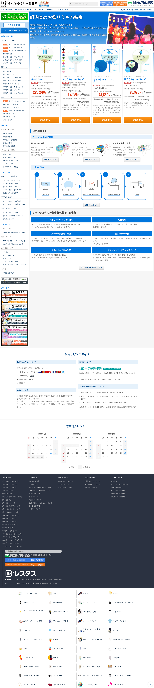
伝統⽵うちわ (37, 79)
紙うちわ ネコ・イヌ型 (11, 84)
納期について (7, 258)
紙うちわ (4, 67)
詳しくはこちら (50, 160)
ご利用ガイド (50, 9)
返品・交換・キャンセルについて (14, 265)
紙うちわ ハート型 (9, 74)
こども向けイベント (10, 164)
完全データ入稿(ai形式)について (14, 232)
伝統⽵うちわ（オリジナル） (13, 57)
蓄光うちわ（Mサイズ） (136, 79)
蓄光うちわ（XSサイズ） (12, 107)
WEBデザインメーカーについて (14, 241)
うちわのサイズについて (11, 187)
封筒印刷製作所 (116, 487)
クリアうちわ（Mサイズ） (12, 63)
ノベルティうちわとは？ (11, 180)
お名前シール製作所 (118, 497)
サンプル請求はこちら (13, 31)
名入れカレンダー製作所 (119, 484)
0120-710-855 (143, 3)
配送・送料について (10, 255)
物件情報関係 (7, 134)
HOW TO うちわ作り (9, 176)
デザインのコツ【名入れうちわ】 (14, 204)
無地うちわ (7, 154)
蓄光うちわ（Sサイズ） (11, 104)
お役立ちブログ (8, 273)
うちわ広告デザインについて (13, 216)
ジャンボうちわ (8, 120)
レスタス (114, 481)
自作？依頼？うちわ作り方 (12, 190)
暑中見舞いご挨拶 (9, 146)
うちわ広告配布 (8, 219)
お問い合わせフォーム (92, 481)
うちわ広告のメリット (10, 212)
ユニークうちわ (7, 97)
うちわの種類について (10, 183)
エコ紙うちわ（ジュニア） (12, 90)
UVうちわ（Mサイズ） (14, 111)
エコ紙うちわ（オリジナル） (13, 93)
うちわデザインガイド (22, 9)
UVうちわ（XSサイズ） (11, 117)
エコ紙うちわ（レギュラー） (13, 87)
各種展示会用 (7, 137)
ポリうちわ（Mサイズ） (74, 79)
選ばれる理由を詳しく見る (91, 267)
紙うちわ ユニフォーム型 (12, 77)
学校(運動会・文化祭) (10, 167)
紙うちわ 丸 (7, 71)
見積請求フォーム (90, 487)
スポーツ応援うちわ (10, 157)
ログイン (126, 9)
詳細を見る (45, 120)
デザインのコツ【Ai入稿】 (12, 201)
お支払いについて (35, 500)
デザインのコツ (7, 197)
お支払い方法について (10, 261)
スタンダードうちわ (8, 40)
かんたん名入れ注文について (13, 244)
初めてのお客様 (34, 481)
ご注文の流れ (38, 9)
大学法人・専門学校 (10, 140)
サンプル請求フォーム (92, 484)
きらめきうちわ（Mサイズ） (13, 60)
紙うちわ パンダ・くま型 (12, 80)
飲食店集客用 (7, 143)
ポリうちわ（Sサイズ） (14, 48)
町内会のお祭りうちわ (10, 160)
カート (135, 9)
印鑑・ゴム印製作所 (118, 493)
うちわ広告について (8, 208)
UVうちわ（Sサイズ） (11, 114)
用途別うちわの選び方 (10, 193)
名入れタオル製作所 (118, 490)
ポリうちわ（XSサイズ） (14, 51)
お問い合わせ (147, 9)
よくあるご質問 (62, 9)
